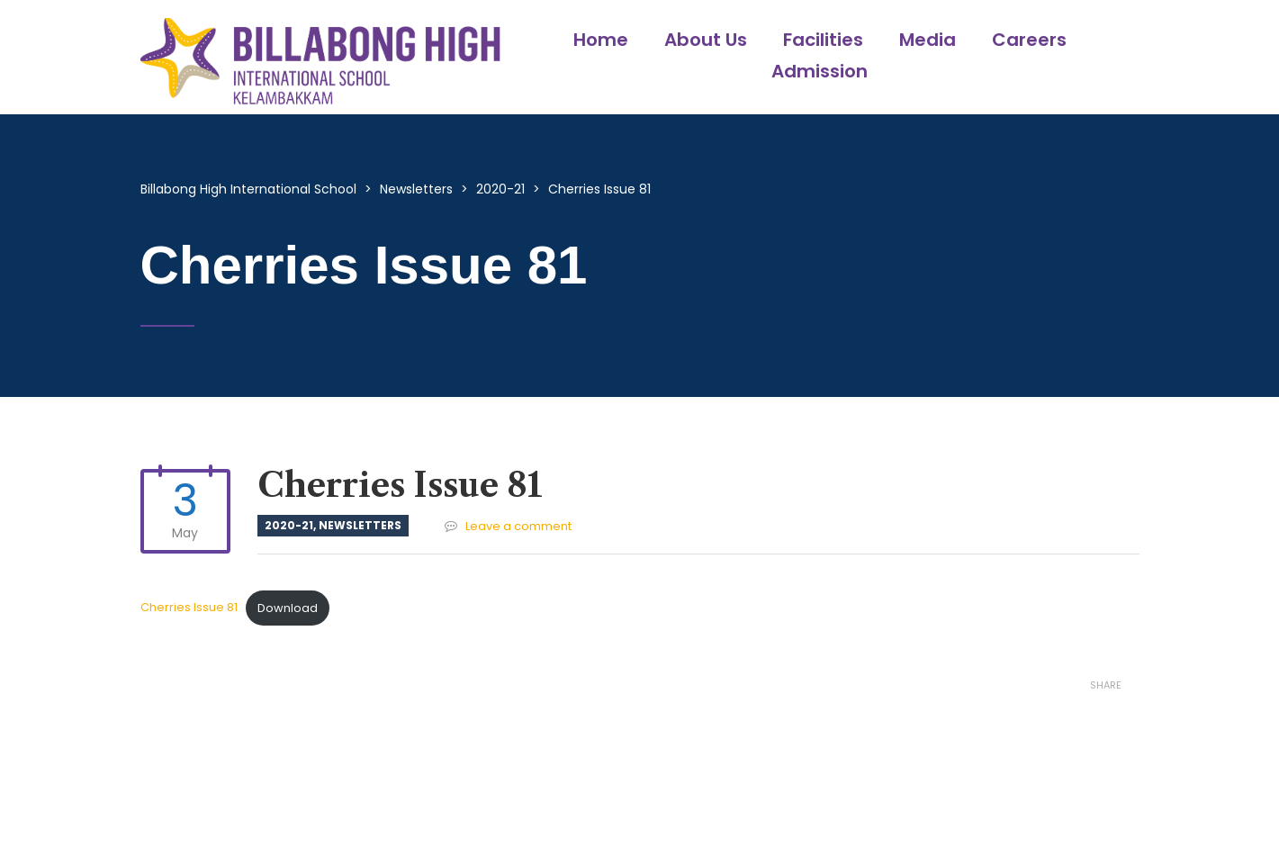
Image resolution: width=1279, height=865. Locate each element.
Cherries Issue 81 (189, 608)
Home (600, 39)
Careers (1029, 39)
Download (287, 608)
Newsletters (360, 525)
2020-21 (289, 525)
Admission (819, 71)
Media (927, 39)
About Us (705, 39)
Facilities (823, 39)
